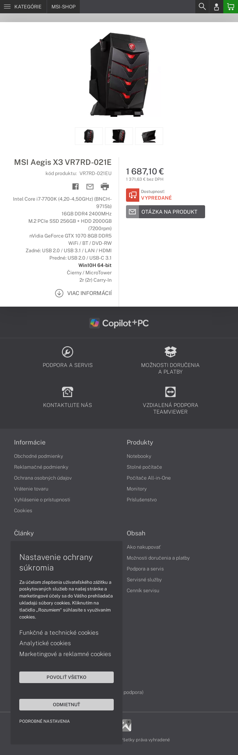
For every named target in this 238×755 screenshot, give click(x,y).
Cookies (23, 510)
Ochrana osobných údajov (43, 478)
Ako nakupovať (144, 547)
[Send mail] (90, 187)
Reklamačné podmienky (41, 467)
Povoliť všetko (66, 677)
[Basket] (230, 6)
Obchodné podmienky (38, 456)
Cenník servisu (143, 590)
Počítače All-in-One (149, 478)
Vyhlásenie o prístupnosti (42, 499)
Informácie (30, 442)
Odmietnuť (66, 704)
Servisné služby (144, 579)
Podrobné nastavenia (44, 721)
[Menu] (23, 6)
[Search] (202, 6)
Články (24, 533)
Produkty (140, 442)
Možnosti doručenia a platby (158, 558)
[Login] (216, 6)
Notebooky (139, 456)
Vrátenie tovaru (31, 489)
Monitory (137, 489)
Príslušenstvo (142, 499)
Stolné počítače (144, 467)
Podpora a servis (145, 569)
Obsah (136, 533)
